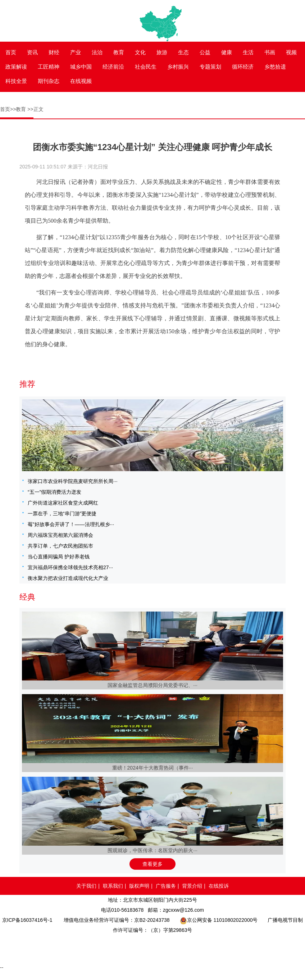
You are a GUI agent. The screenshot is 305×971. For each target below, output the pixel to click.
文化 (140, 52)
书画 (269, 52)
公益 (205, 52)
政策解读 (16, 67)
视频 (291, 52)
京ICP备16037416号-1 (27, 920)
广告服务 (166, 886)
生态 (183, 52)
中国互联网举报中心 (173, 948)
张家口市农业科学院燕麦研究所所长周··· (73, 481)
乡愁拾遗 (275, 67)
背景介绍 (192, 886)
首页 (10, 52)
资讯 (32, 52)
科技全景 (16, 81)
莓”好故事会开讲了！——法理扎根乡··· (71, 524)
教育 (118, 52)
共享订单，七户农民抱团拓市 (60, 546)
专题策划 (210, 67)
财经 (54, 52)
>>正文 (35, 109)
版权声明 (139, 886)
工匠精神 (48, 67)
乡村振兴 (178, 67)
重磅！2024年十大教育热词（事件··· (152, 768)
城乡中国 (81, 67)
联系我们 (113, 886)
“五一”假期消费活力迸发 (54, 492)
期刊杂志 (48, 81)
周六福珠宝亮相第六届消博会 (60, 535)
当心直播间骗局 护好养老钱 (59, 556)
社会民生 (145, 67)
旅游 (161, 52)
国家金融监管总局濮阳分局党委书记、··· (152, 685)
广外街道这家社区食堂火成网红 (63, 503)
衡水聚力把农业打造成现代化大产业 (68, 578)
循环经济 (243, 67)
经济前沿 (113, 67)
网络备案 (130, 948)
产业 (75, 52)
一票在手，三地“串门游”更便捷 (62, 513)
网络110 (87, 948)
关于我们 (86, 886)
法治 (97, 52)
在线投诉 (219, 886)
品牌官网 (34, 948)
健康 (226, 52)
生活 (248, 52)
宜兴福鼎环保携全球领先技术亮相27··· (70, 567)
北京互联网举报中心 (215, 948)
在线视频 (81, 81)
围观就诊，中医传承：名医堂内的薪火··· (152, 850)
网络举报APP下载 (270, 948)
